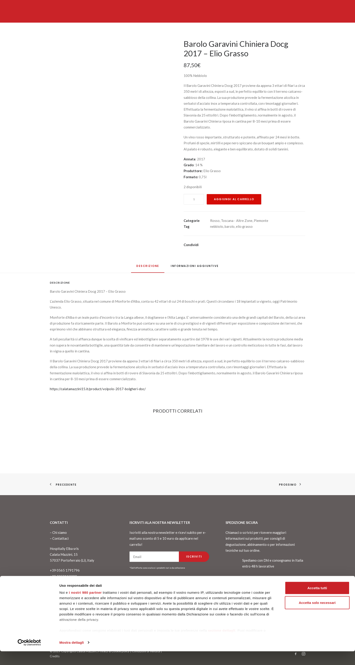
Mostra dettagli (71, 656)
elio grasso (244, 226)
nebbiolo (216, 226)
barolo (230, 226)
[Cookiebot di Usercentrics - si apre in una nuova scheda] (29, 656)
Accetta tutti (317, 601)
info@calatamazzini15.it (68, 582)
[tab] (195, 267)
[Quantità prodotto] (194, 199)
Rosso (215, 220)
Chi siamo (59, 532)
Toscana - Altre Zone (236, 220)
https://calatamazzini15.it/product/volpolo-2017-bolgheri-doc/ (98, 389)
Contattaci (60, 538)
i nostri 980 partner (85, 606)
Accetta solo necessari (317, 616)
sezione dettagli (221, 644)
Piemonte (261, 220)
